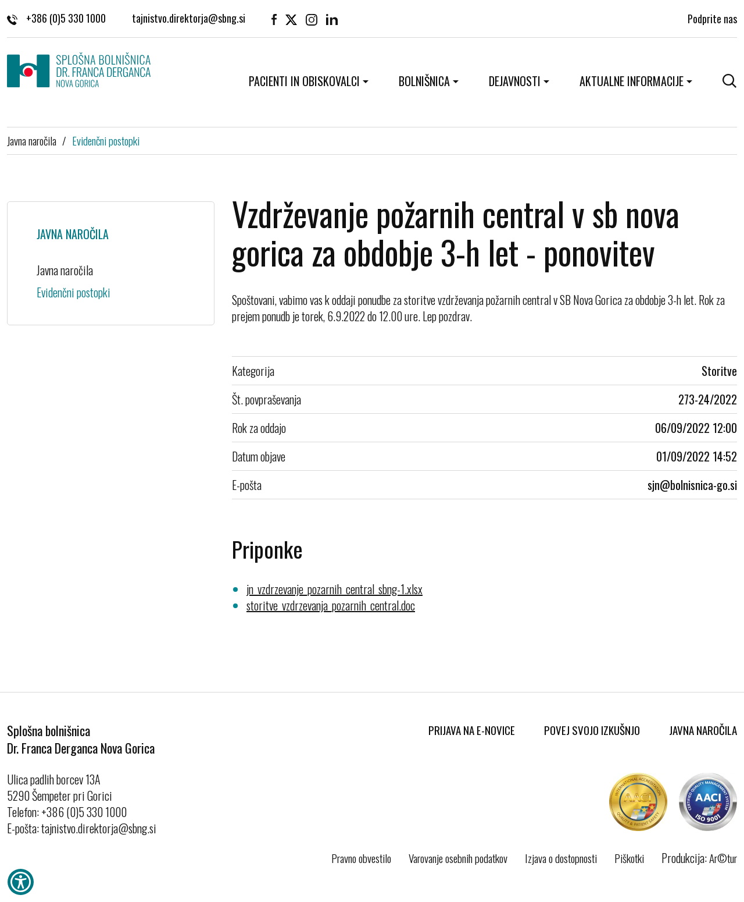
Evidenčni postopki (106, 140)
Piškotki (629, 858)
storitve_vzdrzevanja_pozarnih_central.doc (330, 605)
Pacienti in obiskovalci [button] (304, 81)
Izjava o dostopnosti (561, 858)
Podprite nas (712, 17)
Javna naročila (31, 140)
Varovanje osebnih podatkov (458, 858)
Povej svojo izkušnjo (592, 730)
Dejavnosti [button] (515, 81)
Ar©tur (723, 858)
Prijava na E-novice (471, 730)
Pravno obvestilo (361, 858)
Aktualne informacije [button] (632, 81)
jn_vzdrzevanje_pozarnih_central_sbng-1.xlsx (334, 589)
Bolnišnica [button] (424, 81)
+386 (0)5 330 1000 (56, 17)
